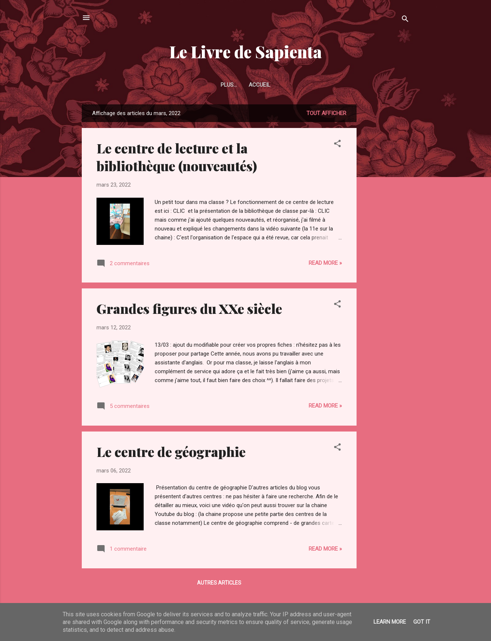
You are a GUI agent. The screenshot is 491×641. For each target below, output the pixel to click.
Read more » (325, 263)
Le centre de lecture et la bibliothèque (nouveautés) (177, 156)
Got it (421, 622)
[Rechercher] (405, 20)
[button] (337, 144)
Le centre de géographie (171, 451)
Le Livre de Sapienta (245, 51)
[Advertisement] (386, 215)
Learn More (389, 622)
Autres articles (219, 583)
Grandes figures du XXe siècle (189, 308)
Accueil (245, 85)
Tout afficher (326, 113)
